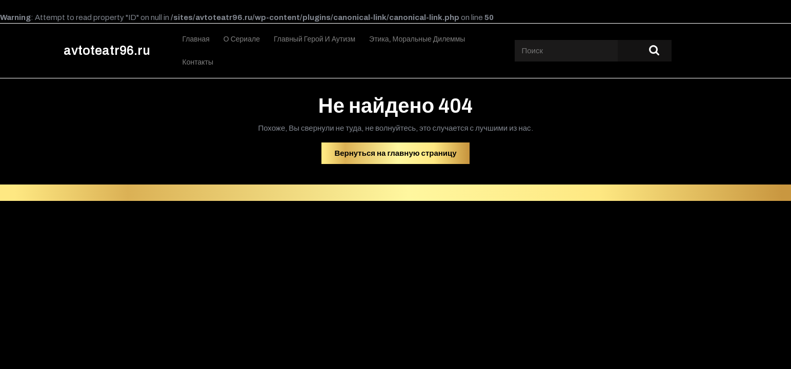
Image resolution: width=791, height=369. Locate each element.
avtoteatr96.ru (107, 50)
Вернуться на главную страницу (401, 156)
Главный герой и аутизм (314, 39)
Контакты (197, 62)
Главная (196, 39)
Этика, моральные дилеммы (417, 39)
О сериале (242, 39)
